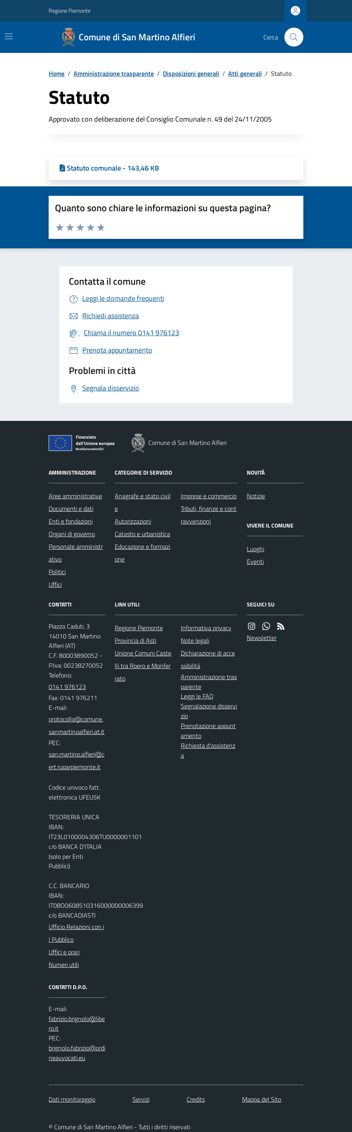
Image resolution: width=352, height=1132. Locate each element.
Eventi (255, 561)
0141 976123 (67, 686)
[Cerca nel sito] (290, 37)
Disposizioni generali (191, 73)
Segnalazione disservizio (209, 711)
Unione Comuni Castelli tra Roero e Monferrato (143, 665)
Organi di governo (72, 534)
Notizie (256, 496)
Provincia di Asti (135, 640)
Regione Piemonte (70, 10)
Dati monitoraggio (72, 1099)
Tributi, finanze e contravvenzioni (209, 515)
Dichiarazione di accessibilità (208, 659)
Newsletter (261, 637)
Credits (196, 1099)
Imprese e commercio (209, 496)
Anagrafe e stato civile (142, 502)
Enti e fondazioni (71, 521)
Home (56, 73)
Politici (57, 571)
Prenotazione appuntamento (208, 730)
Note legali (195, 640)
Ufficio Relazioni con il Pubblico (76, 933)
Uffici (55, 584)
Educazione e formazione (142, 553)
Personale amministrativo (76, 553)
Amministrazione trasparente (114, 73)
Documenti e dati (71, 508)
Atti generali (245, 73)
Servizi (141, 1099)
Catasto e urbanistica (142, 534)
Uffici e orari (64, 952)
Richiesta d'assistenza (208, 750)
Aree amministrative (75, 496)
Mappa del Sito (261, 1099)
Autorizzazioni (133, 521)
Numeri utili (64, 964)
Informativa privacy (206, 628)
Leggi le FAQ (197, 696)
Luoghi (255, 549)
